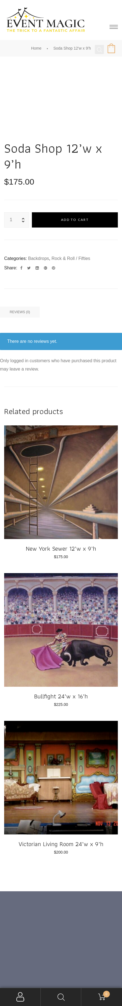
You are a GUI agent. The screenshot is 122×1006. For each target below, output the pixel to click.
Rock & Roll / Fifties (71, 258)
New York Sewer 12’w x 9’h (61, 548)
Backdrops (38, 258)
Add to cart (75, 220)
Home (36, 48)
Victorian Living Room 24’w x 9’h (61, 844)
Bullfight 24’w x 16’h (61, 696)
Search (61, 997)
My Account (20, 997)
